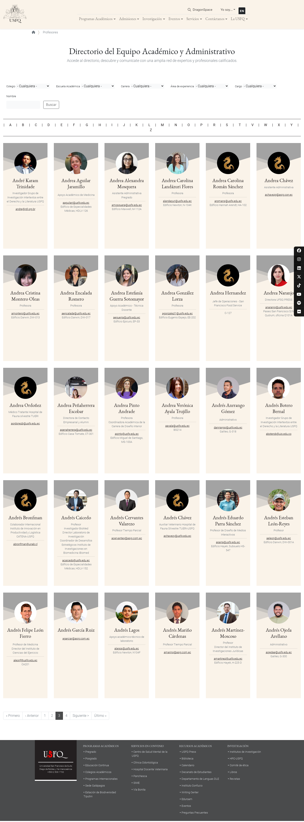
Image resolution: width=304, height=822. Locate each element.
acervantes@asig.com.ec (126, 538)
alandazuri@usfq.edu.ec (177, 201)
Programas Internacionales (101, 779)
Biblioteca (187, 759)
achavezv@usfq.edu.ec (177, 536)
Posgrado (91, 759)
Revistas (235, 779)
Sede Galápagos (95, 786)
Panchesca (140, 776)
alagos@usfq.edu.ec (126, 649)
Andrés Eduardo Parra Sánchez (228, 521)
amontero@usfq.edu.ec (25, 314)
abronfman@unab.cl (25, 545)
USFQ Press (189, 752)
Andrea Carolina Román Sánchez (228, 184)
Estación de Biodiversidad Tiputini (100, 795)
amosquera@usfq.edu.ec (127, 205)
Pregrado (90, 752)
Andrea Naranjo (279, 293)
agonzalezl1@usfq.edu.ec (177, 314)
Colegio (10, 87)
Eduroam (187, 799)
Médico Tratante (18, 412)
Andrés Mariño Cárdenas (177, 633)
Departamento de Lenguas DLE (200, 779)
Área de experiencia (182, 87)
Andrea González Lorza (177, 296)
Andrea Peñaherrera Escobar (76, 411)
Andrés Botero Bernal (279, 408)
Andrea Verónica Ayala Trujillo (177, 408)
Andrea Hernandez (228, 293)
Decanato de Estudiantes (197, 772)
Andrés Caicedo (76, 518)
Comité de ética (239, 766)
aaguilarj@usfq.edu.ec (76, 203)
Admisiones (127, 18)
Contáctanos (214, 18)
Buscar (51, 105)
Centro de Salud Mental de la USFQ (149, 754)
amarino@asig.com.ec (177, 652)
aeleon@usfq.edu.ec (278, 538)
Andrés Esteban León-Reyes (278, 521)
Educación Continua (97, 766)
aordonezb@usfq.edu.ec (25, 424)
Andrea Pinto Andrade (126, 408)
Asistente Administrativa (278, 187)
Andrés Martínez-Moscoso (228, 633)
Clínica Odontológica (145, 763)
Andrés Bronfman (25, 518)
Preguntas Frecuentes (195, 813)
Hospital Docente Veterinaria (150, 770)
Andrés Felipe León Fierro (25, 633)
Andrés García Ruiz (76, 633)
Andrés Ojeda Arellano (278, 633)
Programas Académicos (96, 18)
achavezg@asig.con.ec (279, 195)
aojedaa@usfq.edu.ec (279, 652)
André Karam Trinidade (25, 184)
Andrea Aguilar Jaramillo (76, 184)
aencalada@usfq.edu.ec (76, 314)
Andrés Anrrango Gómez (228, 408)
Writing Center (190, 793)
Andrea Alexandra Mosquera (127, 184)
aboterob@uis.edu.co (278, 434)
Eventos (174, 18)
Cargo (238, 87)
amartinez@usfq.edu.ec (228, 659)
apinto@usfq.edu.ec (127, 434)
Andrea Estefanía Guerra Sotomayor (127, 296)
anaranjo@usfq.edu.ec (278, 307)
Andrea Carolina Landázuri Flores (177, 184)
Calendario (188, 766)
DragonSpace (202, 10)
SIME (136, 783)
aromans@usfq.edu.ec (228, 201)
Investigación (152, 18)
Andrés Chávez (177, 518)
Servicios (192, 18)
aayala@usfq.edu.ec (177, 426)
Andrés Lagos (126, 630)
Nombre (11, 96)
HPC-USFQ (236, 759)
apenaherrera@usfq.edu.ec (76, 436)
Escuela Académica (68, 87)
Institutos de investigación (245, 752)
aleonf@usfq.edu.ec (25, 661)
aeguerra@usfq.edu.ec (126, 318)
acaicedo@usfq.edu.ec (76, 561)
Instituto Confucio (192, 786)
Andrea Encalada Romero (76, 296)
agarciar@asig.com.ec (76, 645)
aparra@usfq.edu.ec (228, 542)
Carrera (125, 87)
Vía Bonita (139, 790)
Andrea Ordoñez (25, 405)
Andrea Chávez (279, 181)
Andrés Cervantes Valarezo (126, 521)
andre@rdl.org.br (25, 209)
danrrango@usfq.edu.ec (228, 428)
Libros (233, 772)
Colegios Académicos (98, 772)
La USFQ (238, 18)
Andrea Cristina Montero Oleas (25, 296)
